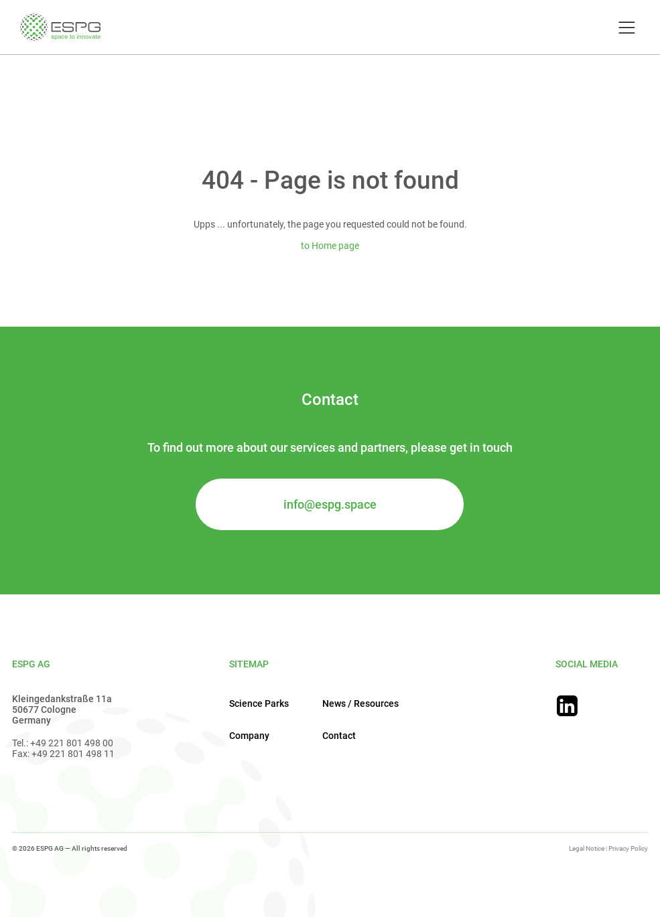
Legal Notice (586, 848)
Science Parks (259, 703)
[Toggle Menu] (624, 28)
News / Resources (360, 703)
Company (249, 735)
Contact (339, 735)
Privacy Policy (628, 848)
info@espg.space (330, 504)
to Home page (330, 245)
